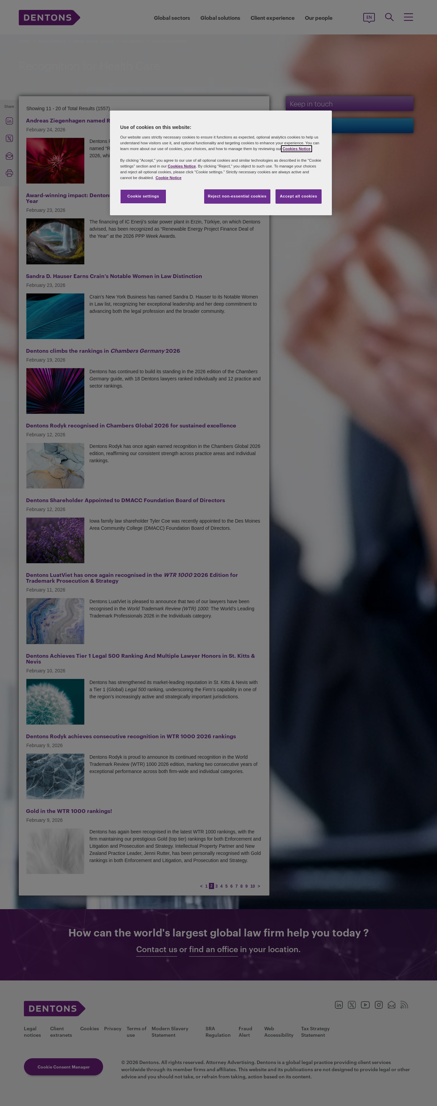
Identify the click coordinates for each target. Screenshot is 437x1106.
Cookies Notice (296, 149)
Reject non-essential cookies (237, 196)
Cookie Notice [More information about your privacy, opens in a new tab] (169, 178)
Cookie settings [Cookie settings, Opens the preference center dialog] (143, 196)
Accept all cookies (299, 196)
